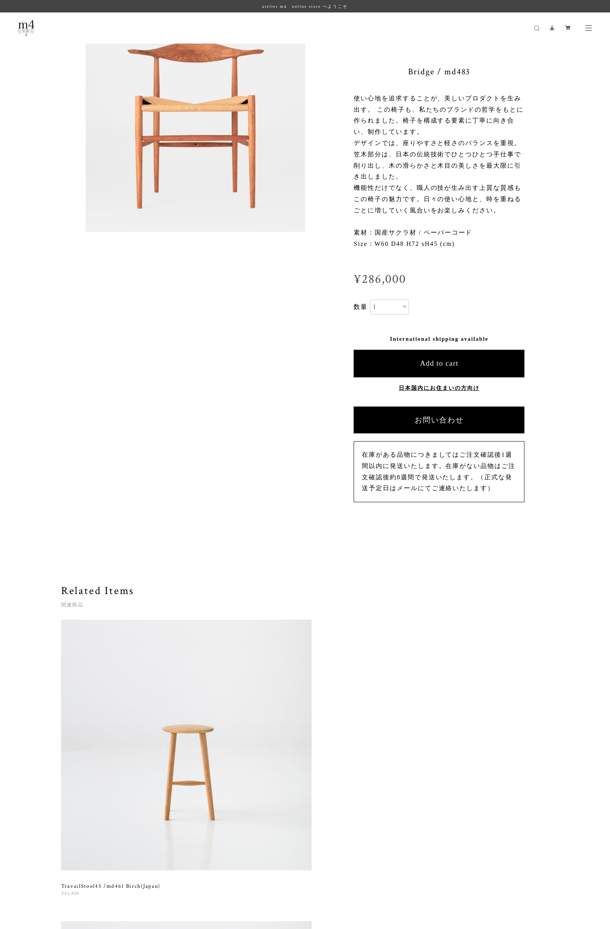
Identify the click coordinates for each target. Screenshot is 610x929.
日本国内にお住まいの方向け (439, 388)
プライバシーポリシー (76, 880)
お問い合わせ (439, 420)
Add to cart (439, 363)
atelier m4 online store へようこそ (305, 6)
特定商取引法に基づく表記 (136, 880)
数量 (361, 306)
